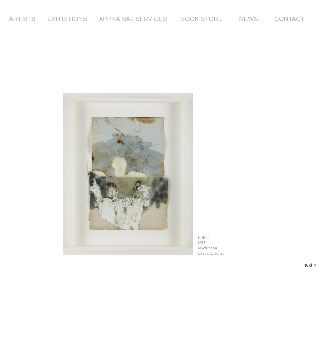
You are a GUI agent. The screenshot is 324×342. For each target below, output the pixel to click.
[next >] (310, 265)
